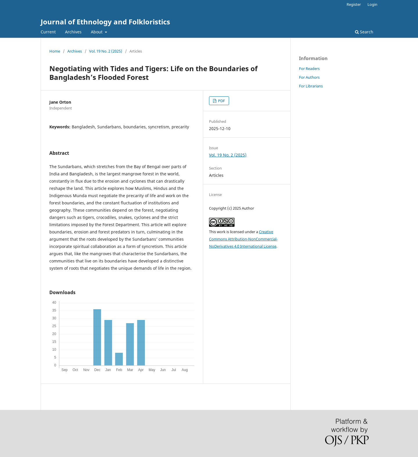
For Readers (309, 68)
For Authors (309, 77)
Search (364, 32)
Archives (73, 32)
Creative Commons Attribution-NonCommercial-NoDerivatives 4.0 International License (243, 239)
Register (354, 4)
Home (54, 51)
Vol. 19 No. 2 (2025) (105, 51)
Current (48, 32)
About (97, 32)
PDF (221, 100)
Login (372, 4)
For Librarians (311, 86)
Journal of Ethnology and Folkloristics (105, 21)
